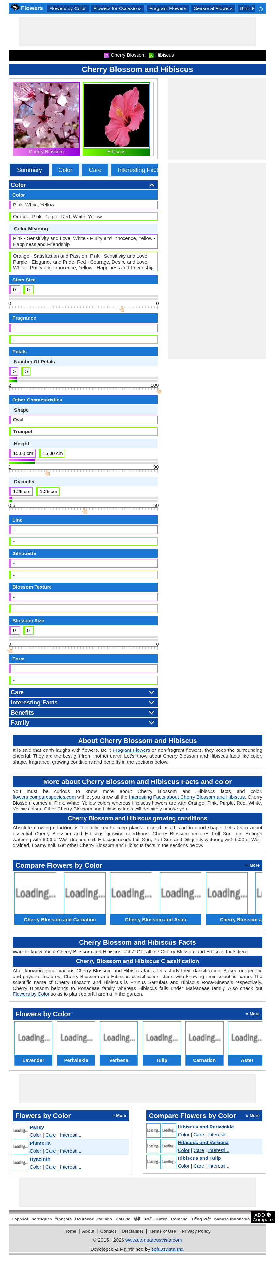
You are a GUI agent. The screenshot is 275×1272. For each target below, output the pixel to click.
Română (179, 1219)
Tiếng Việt (201, 1219)
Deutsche (84, 1219)
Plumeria (40, 1143)
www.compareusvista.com (153, 1240)
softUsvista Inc (167, 1249)
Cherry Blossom (46, 151)
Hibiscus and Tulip (199, 1158)
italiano (104, 1219)
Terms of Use (163, 1231)
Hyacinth (40, 1159)
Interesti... (70, 1135)
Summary (29, 170)
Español (20, 1219)
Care (95, 170)
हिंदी (137, 1219)
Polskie (122, 1219)
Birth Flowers (254, 8)
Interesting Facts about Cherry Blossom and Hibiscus (187, 797)
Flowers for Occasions (118, 8)
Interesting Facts (139, 170)
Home (70, 1231)
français (63, 1219)
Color (65, 170)
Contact (108, 1231)
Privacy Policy (196, 1231)
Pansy (37, 1127)
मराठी (147, 1219)
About (88, 1231)
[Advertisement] (137, 31)
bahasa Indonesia (232, 1219)
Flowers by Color (67, 8)
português (41, 1219)
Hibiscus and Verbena (203, 1142)
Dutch (162, 1219)
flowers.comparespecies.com (44, 797)
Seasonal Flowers (213, 8)
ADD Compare (263, 1216)
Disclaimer (132, 1231)
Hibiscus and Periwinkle (206, 1126)
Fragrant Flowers (167, 8)
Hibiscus (116, 151)
